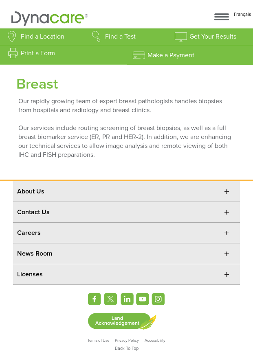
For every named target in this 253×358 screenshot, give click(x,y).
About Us (30, 191)
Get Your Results (212, 37)
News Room (34, 254)
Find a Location (42, 37)
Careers (29, 233)
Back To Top (127, 348)
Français (242, 14)
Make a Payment (170, 55)
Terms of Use (98, 340)
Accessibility (155, 340)
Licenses (30, 274)
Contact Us (33, 212)
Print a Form (38, 53)
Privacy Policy (127, 340)
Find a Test (120, 37)
